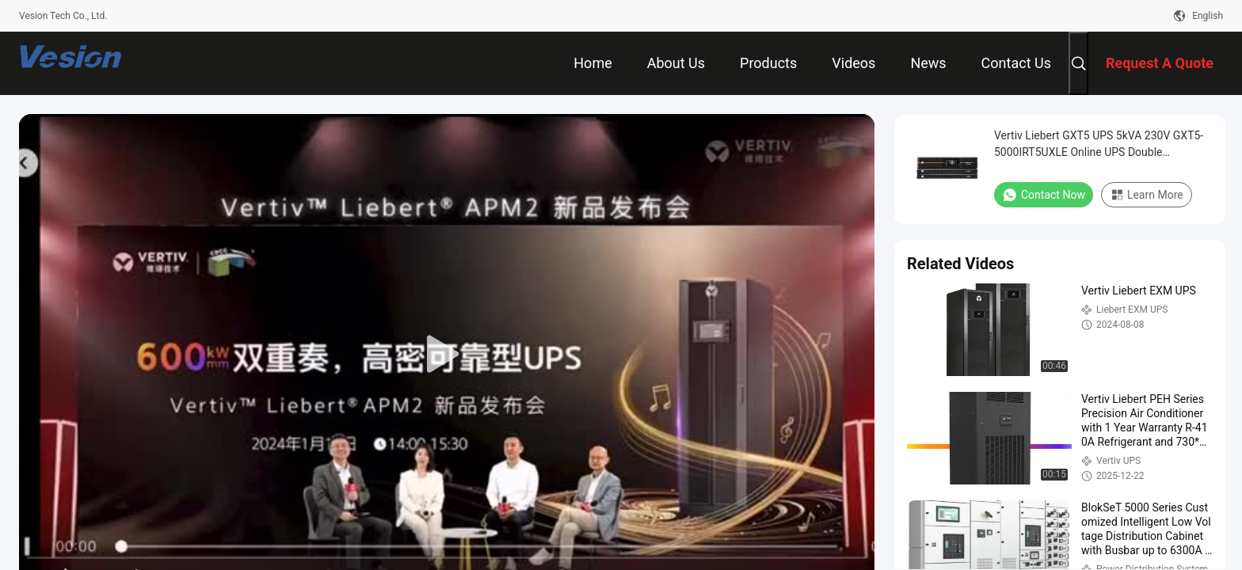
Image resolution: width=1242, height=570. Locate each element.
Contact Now (1043, 195)
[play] (447, 354)
